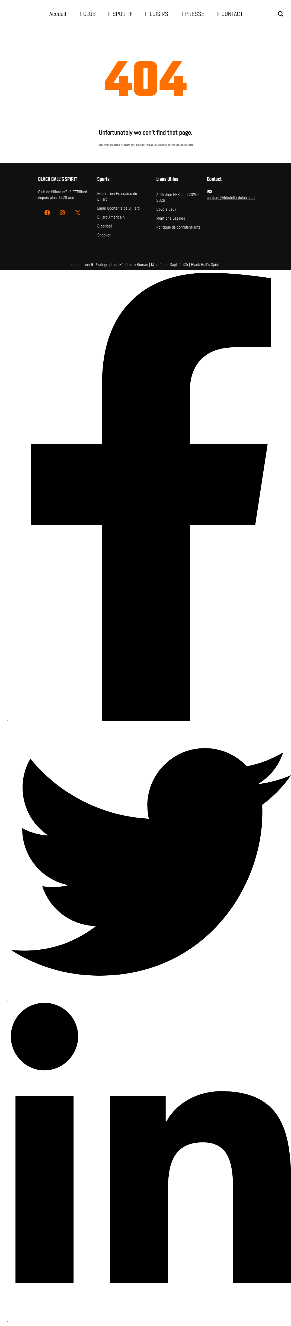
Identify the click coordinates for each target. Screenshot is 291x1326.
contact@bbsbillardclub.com (231, 197)
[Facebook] (151, 497)
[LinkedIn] (151, 1163)
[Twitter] (151, 862)
